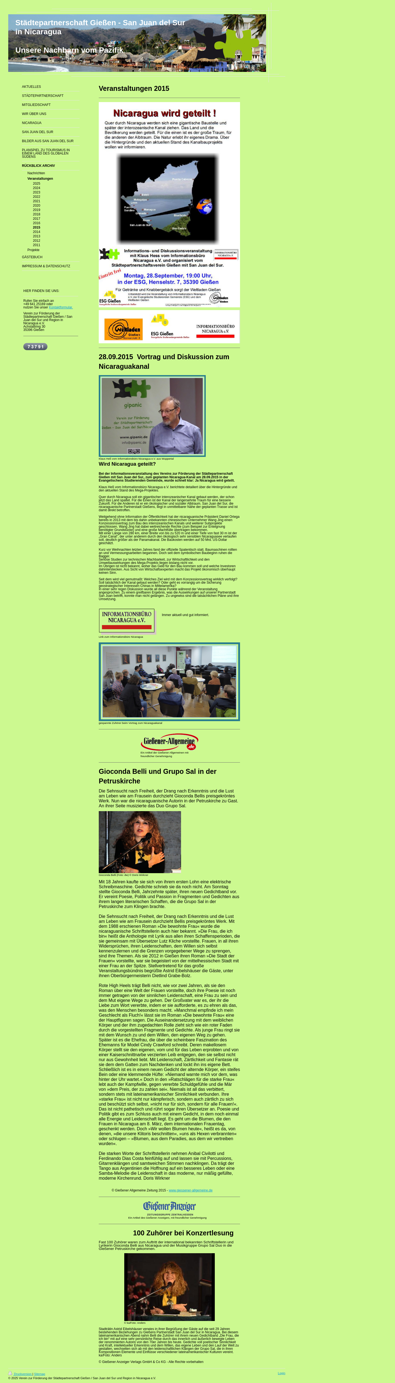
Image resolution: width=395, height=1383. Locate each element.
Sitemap (39, 1374)
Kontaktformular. (61, 307)
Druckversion (20, 1374)
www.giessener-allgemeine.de (190, 1190)
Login (281, 1373)
